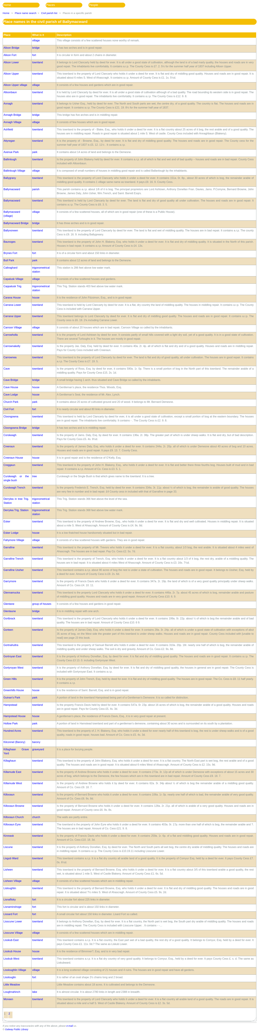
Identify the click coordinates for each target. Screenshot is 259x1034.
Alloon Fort (9, 55)
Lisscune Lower (12, 921)
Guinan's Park (11, 697)
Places (50, 5)
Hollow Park (10, 723)
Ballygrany (9, 178)
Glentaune (9, 611)
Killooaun (8, 794)
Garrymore (9, 581)
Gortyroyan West (13, 667)
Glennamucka (11, 592)
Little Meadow (11, 984)
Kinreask (8, 835)
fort (34, 55)
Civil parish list (49, 13)
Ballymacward (11, 189)
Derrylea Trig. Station (15, 510)
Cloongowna (10, 416)
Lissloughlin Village (14, 970)
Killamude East (12, 772)
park (34, 152)
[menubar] (67, 5)
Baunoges (9, 241)
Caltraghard (10, 267)
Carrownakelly (11, 346)
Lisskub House (12, 951)
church (36, 817)
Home (7, 5)
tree (34, 476)
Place (6, 35)
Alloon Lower (11, 62)
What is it (38, 35)
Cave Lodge (10, 394)
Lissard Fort (10, 914)
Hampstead (10, 704)
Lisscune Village (13, 932)
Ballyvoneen (10, 230)
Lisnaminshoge (12, 906)
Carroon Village (12, 327)
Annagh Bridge (12, 114)
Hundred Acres (12, 730)
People (93, 5)
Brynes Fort (10, 253)
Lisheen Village (12, 881)
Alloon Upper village (15, 85)
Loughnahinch (11, 991)
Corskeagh (9, 435)
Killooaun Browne (13, 805)
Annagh (8, 103)
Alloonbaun (10, 92)
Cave (6, 368)
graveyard (38, 749)
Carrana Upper (12, 316)
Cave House (10, 387)
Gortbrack (9, 618)
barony (36, 742)
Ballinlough (9, 159)
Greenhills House (13, 690)
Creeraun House (13, 457)
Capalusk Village (13, 279)
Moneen (8, 999)
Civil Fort (8, 409)
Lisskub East (11, 940)
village (36, 40)
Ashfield (8, 129)
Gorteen (8, 629)
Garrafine (9, 547)
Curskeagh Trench (14, 487)
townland (37, 62)
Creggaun (9, 465)
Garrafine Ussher (13, 570)
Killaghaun (9, 760)
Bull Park (8, 260)
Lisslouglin (9, 977)
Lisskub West (11, 958)
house (35, 297)
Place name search (25, 13)
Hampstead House (14, 716)
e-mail (69, 1026)
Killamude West (12, 783)
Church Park (10, 401)
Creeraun (9, 446)
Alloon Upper (11, 73)
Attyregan (9, 140)
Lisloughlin (9, 888)
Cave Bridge (10, 380)
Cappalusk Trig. (12, 286)
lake (34, 991)
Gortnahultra (10, 645)
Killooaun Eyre (12, 824)
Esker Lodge (10, 532)
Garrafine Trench (13, 558)
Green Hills (10, 679)
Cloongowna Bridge (15, 427)
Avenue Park (11, 152)
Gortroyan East (12, 656)
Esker (6, 521)
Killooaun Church (13, 817)
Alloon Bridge (11, 47)
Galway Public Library (16, 1029)
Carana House (12, 297)
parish (35, 189)
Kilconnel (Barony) (14, 742)
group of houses (41, 603)
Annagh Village (12, 122)
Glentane (8, 603)
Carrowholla (10, 334)
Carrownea (9, 357)
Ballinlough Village (14, 170)
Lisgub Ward (10, 858)
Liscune (8, 847)
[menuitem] (24, 5)
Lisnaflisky (9, 899)
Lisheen (8, 869)
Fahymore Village (13, 540)
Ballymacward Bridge (15, 223)
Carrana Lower (12, 304)
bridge (35, 47)
